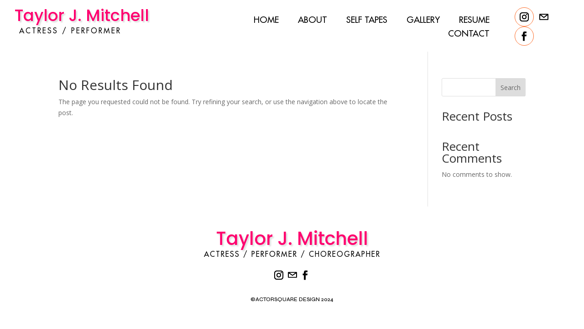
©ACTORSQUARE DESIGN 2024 (292, 299)
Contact (469, 34)
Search (503, 87)
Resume (474, 20)
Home (266, 20)
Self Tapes (366, 20)
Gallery (423, 20)
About (312, 20)
